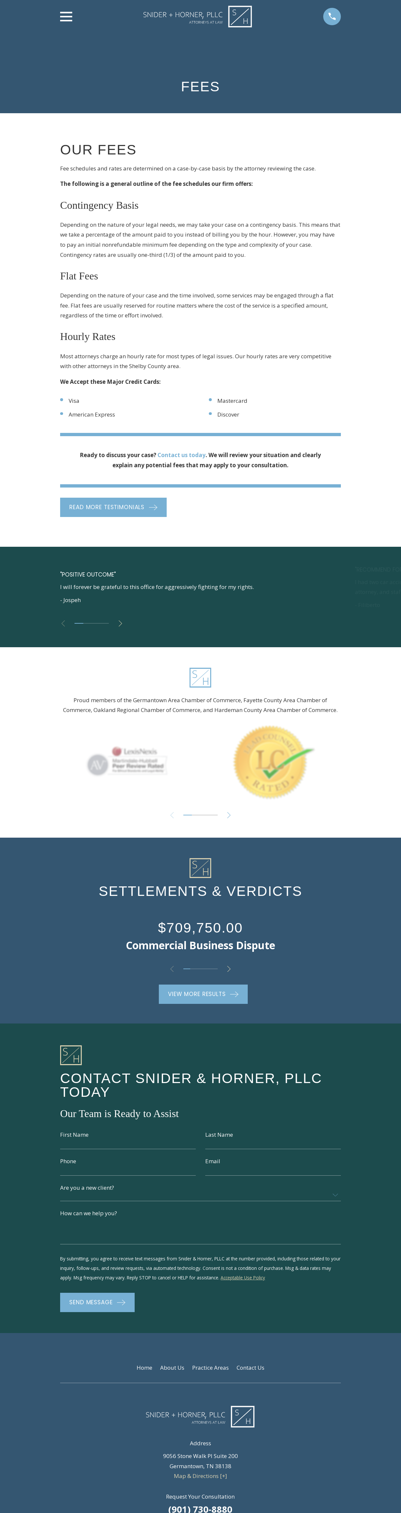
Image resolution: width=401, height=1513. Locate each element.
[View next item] (124, 623)
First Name (74, 1134)
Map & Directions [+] (200, 1478)
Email (212, 1161)
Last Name (219, 1134)
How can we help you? (88, 1214)
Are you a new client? (87, 1188)
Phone (68, 1161)
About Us (172, 1370)
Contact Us (250, 1370)
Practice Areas (210, 1370)
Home (144, 1370)
